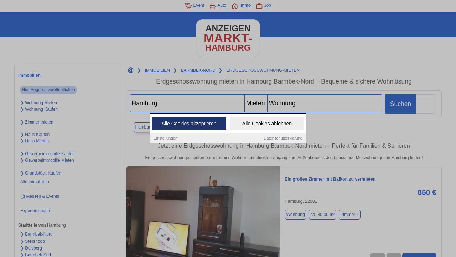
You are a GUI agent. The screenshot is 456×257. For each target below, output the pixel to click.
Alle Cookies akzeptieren (188, 124)
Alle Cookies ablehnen (267, 124)
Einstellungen (165, 139)
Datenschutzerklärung (283, 139)
